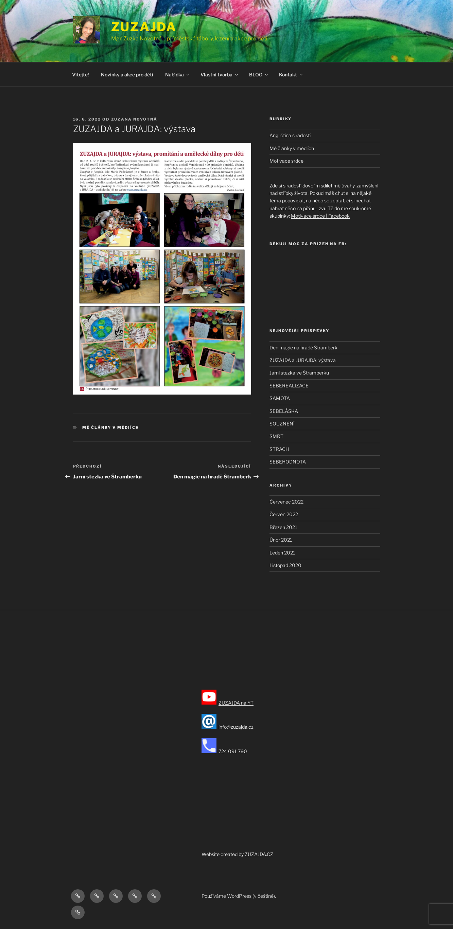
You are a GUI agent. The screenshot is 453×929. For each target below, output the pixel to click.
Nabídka (177, 74)
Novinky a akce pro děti (127, 74)
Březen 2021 (283, 527)
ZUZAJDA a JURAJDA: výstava (302, 360)
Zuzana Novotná (134, 119)
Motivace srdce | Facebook (320, 216)
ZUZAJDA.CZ (259, 854)
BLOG (259, 74)
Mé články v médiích (110, 427)
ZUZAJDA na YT (236, 703)
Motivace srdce (286, 161)
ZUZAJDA (144, 26)
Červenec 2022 (286, 502)
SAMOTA (279, 398)
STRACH (279, 449)
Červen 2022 (283, 514)
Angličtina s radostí (290, 135)
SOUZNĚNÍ (282, 423)
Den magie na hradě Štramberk (303, 347)
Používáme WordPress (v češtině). (239, 896)
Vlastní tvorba (220, 74)
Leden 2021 (282, 552)
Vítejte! (80, 74)
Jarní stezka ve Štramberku (299, 373)
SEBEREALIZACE (289, 385)
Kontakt (291, 74)
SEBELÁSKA (283, 411)
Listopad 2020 (285, 565)
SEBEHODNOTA (287, 461)
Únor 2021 (280, 540)
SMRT (276, 436)
